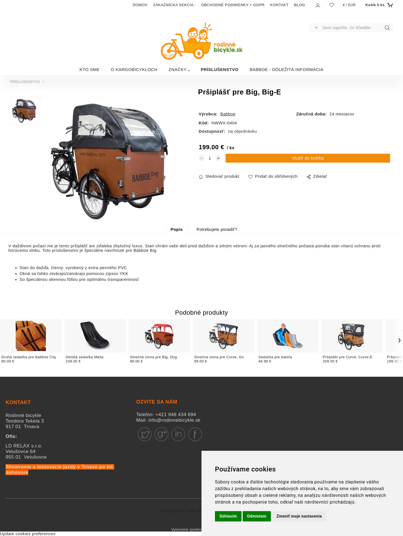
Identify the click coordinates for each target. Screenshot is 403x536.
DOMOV (140, 5)
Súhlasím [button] (228, 516)
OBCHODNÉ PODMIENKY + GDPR (232, 5)
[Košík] (378, 5)
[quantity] (209, 158)
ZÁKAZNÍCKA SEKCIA (173, 5)
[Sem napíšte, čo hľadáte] (357, 27)
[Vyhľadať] (315, 27)
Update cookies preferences (27, 534)
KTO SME (89, 69)
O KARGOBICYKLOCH (134, 69)
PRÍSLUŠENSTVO (219, 69)
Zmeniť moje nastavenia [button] (299, 516)
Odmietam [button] (256, 516)
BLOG (299, 5)
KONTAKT (279, 5)
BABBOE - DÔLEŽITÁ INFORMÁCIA (287, 69)
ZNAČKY (178, 69)
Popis (177, 229)
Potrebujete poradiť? (216, 229)
